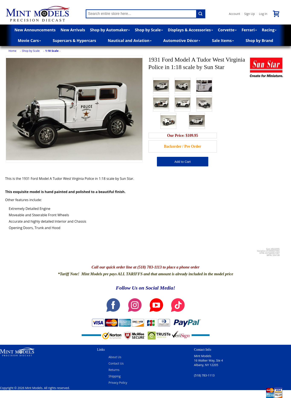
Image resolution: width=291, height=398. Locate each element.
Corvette (227, 29)
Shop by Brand (259, 40)
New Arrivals (73, 29)
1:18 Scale (52, 51)
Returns (114, 370)
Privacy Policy (118, 383)
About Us (115, 357)
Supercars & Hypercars (74, 40)
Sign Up (249, 14)
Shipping (115, 376)
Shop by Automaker (110, 29)
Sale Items (223, 40)
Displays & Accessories (190, 29)
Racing (269, 29)
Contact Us (116, 363)
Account (234, 14)
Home (12, 51)
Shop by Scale (149, 29)
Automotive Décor (181, 40)
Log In (263, 14)
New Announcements (35, 29)
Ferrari (249, 29)
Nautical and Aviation (130, 40)
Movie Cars (29, 40)
